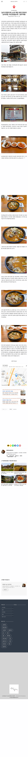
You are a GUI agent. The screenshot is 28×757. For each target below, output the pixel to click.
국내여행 (3, 607)
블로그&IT (4, 616)
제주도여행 (4, 638)
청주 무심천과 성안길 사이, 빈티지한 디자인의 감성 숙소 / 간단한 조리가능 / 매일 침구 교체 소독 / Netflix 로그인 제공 (10, 393)
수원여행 (4, 624)
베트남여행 (4, 627)
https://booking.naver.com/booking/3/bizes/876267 (12, 389)
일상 (3, 609)
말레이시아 (4, 641)
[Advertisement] (14, 176)
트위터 (21, 455)
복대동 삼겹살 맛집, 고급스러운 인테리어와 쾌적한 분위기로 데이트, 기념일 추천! (10, 402)
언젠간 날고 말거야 (14, 1)
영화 (3, 614)
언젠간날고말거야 (11, 16)
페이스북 (17, 455)
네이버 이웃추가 (10, 456)
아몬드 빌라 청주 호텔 (8, 391)
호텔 (3, 635)
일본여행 (4, 646)
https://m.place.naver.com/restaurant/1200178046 (12, 398)
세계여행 (3, 612)
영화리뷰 (10, 630)
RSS (15, 456)
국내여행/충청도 (14, 10)
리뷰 (10, 638)
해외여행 (8, 635)
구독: (7, 455)
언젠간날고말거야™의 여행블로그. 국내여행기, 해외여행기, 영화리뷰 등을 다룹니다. (11, 587)
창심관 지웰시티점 (7, 400)
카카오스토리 (11, 455)
